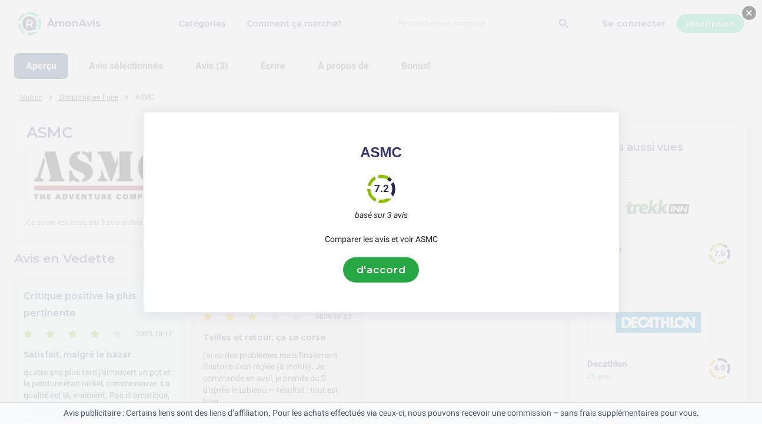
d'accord (381, 270)
